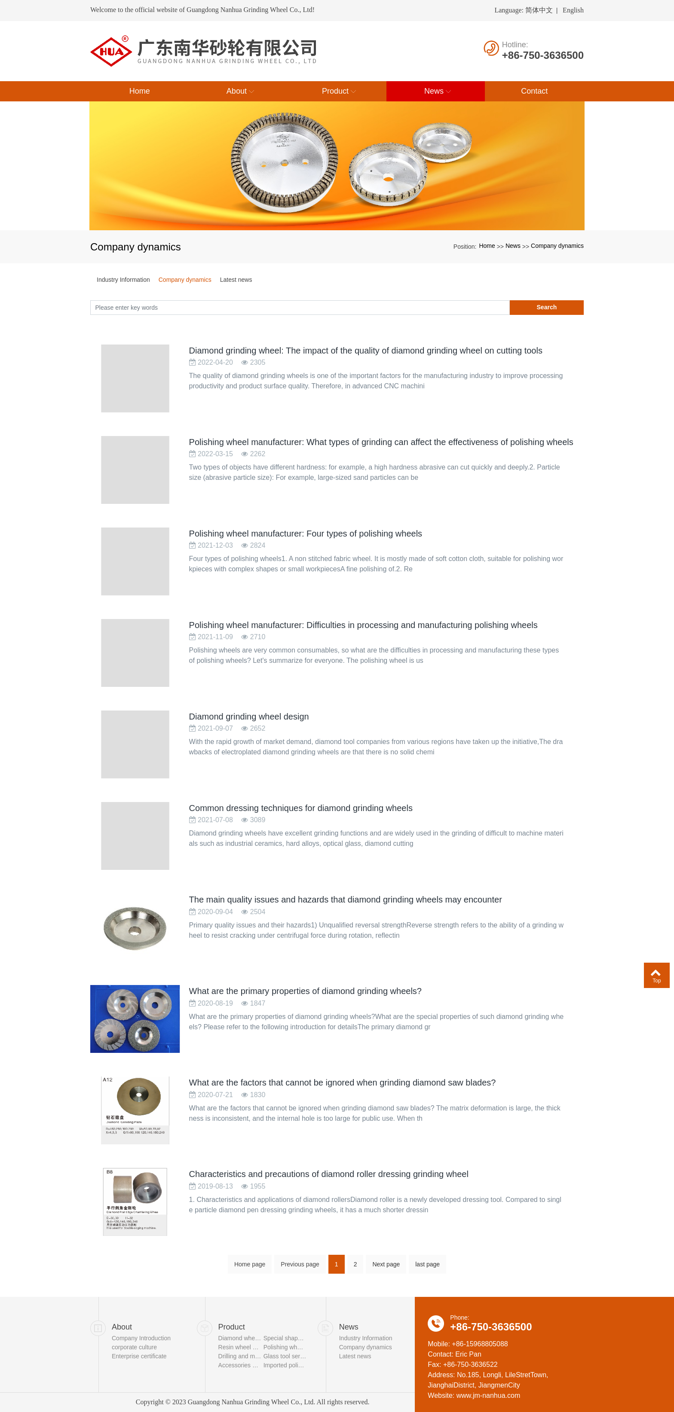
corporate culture (134, 1347)
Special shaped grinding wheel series (284, 1338)
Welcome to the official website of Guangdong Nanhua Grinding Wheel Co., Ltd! (202, 9)
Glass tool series (284, 1356)
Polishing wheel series (284, 1347)
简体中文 (539, 10)
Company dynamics (557, 245)
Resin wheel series (239, 1347)
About (122, 1327)
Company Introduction (141, 1338)
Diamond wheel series (239, 1338)
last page (427, 1285)
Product (231, 1327)
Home (487, 245)
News (513, 245)
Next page (386, 1285)
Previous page (300, 1285)
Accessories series (239, 1365)
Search (547, 307)
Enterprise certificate (139, 1356)
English (573, 10)
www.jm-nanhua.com (488, 1395)
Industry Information (123, 279)
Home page (249, 1285)
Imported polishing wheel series (284, 1365)
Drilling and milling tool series (239, 1356)
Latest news (236, 279)
